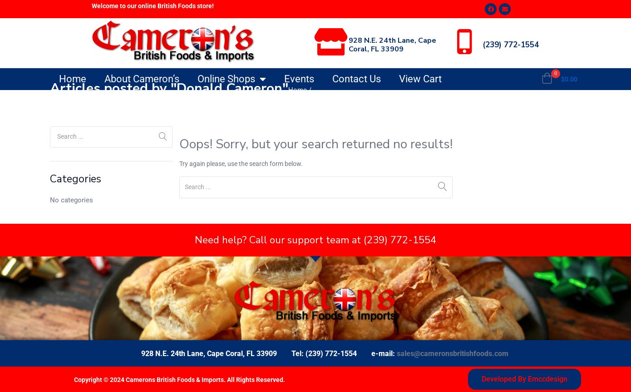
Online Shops (231, 79)
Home (72, 79)
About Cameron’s (141, 79)
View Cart (420, 79)
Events (299, 79)
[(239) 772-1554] (464, 41)
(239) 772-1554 (511, 45)
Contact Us (356, 79)
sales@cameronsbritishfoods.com (452, 353)
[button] (559, 79)
